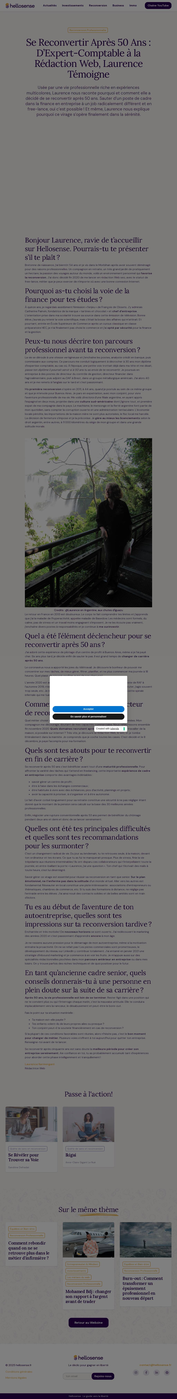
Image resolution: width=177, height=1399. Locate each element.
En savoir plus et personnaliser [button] (88, 716)
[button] (122, 681)
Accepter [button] (88, 709)
